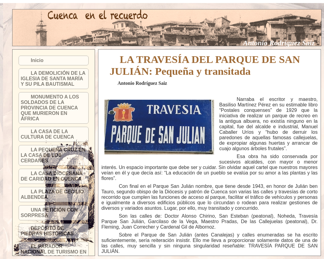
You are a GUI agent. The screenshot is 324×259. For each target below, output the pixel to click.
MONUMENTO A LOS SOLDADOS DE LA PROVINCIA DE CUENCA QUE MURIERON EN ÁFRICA (50, 107)
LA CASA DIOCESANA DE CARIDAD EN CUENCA (52, 176)
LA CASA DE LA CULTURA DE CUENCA (47, 134)
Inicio (37, 60)
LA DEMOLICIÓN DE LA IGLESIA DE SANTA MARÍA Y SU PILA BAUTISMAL (53, 79)
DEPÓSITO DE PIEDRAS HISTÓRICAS (47, 231)
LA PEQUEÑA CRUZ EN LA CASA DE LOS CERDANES (53, 155)
